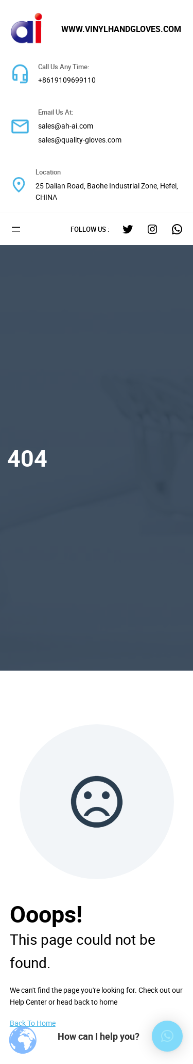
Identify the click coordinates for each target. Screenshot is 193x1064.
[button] (167, 1036)
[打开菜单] (16, 229)
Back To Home (33, 1023)
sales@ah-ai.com (65, 126)
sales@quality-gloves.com (79, 140)
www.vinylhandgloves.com (121, 29)
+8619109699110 (67, 80)
